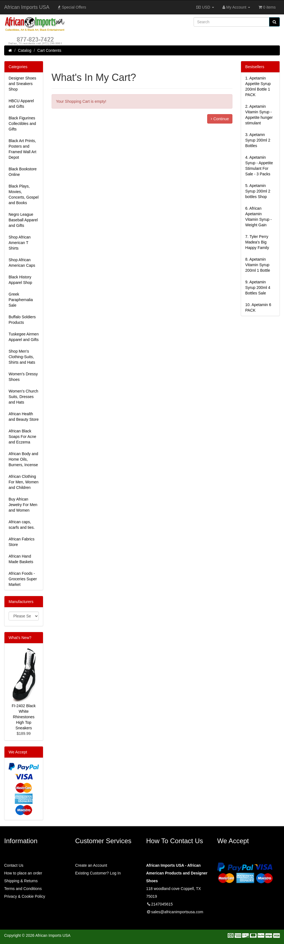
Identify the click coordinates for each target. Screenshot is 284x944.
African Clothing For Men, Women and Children (24, 482)
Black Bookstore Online (23, 172)
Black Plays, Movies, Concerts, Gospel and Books (24, 194)
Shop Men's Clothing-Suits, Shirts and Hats (22, 357)
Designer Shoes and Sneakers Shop (22, 83)
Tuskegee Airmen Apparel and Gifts (24, 337)
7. (257, 242)
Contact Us (13, 865)
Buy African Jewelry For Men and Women (23, 504)
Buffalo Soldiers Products (22, 320)
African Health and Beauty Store (24, 417)
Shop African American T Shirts (20, 242)
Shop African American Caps (22, 263)
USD (205, 7)
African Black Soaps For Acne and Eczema (22, 436)
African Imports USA (26, 7)
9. (257, 287)
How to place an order (23, 873)
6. (258, 216)
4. (259, 165)
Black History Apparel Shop (20, 280)
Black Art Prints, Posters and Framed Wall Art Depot (22, 149)
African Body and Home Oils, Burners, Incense (23, 459)
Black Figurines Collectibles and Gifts (22, 123)
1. (258, 86)
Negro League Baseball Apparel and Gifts (23, 220)
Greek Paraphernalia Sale (21, 299)
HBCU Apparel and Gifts (21, 104)
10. (258, 307)
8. (257, 265)
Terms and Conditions (23, 888)
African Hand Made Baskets (21, 559)
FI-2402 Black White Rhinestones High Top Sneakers (24, 717)
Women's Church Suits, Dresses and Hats (23, 396)
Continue (220, 119)
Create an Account (91, 865)
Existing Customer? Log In (98, 873)
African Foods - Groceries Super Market (23, 579)
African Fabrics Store (21, 542)
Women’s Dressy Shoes (23, 377)
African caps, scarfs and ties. (22, 525)
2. (259, 114)
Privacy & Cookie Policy (24, 896)
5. (257, 191)
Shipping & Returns (21, 881)
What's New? (20, 637)
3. (257, 140)
